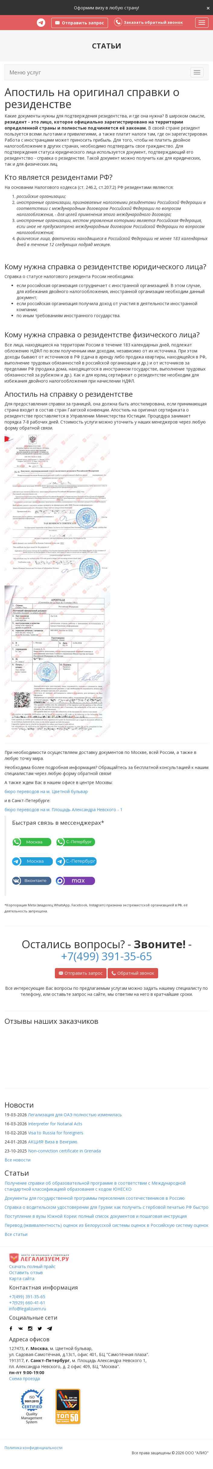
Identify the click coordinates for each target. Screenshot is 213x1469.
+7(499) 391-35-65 (106, 956)
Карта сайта (21, 1278)
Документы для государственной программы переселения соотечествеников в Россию (95, 1198)
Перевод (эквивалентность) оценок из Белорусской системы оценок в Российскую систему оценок (106, 1225)
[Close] (208, 7)
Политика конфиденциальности (33, 1447)
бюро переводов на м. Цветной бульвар (46, 791)
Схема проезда (24, 1378)
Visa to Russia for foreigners (55, 1133)
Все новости (17, 1160)
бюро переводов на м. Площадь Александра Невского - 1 (63, 809)
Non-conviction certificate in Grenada (64, 1151)
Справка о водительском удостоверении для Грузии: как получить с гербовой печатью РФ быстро (106, 1207)
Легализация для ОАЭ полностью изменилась (75, 1114)
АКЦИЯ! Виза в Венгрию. (53, 1142)
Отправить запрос (81, 973)
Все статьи (16, 1234)
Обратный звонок (133, 973)
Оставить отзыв (26, 1272)
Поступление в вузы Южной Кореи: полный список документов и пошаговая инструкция (96, 1216)
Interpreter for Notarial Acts (55, 1124)
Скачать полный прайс (32, 1266)
